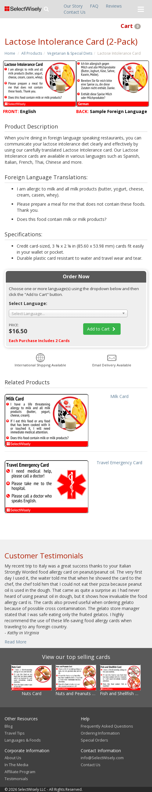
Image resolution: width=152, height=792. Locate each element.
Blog (8, 726)
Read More (16, 642)
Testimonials (16, 778)
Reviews (114, 6)
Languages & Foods (23, 740)
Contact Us (75, 12)
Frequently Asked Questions (107, 726)
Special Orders (94, 740)
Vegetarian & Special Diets (69, 53)
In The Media (16, 764)
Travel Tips (15, 733)
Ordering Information (100, 733)
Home (10, 53)
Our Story (73, 6)
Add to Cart (102, 329)
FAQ (94, 6)
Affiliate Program (20, 771)
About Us (13, 757)
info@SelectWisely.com (102, 757)
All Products (31, 53)
